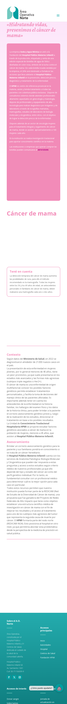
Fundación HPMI (47, 657)
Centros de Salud (47, 653)
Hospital (43, 649)
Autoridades (45, 645)
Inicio (42, 640)
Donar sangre (13, 699)
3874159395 (43, 150)
